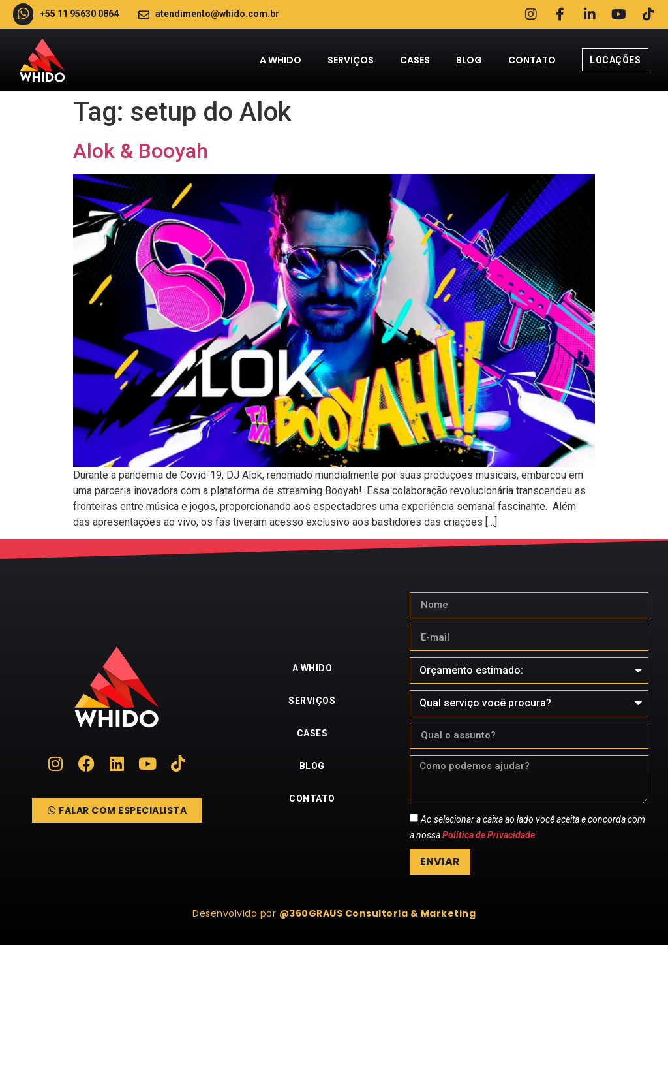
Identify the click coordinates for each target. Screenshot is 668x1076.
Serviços (350, 60)
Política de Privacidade (488, 835)
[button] (334, 913)
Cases (415, 60)
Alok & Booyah (140, 150)
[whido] (334, 1010)
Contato (532, 60)
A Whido (280, 60)
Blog (469, 60)
